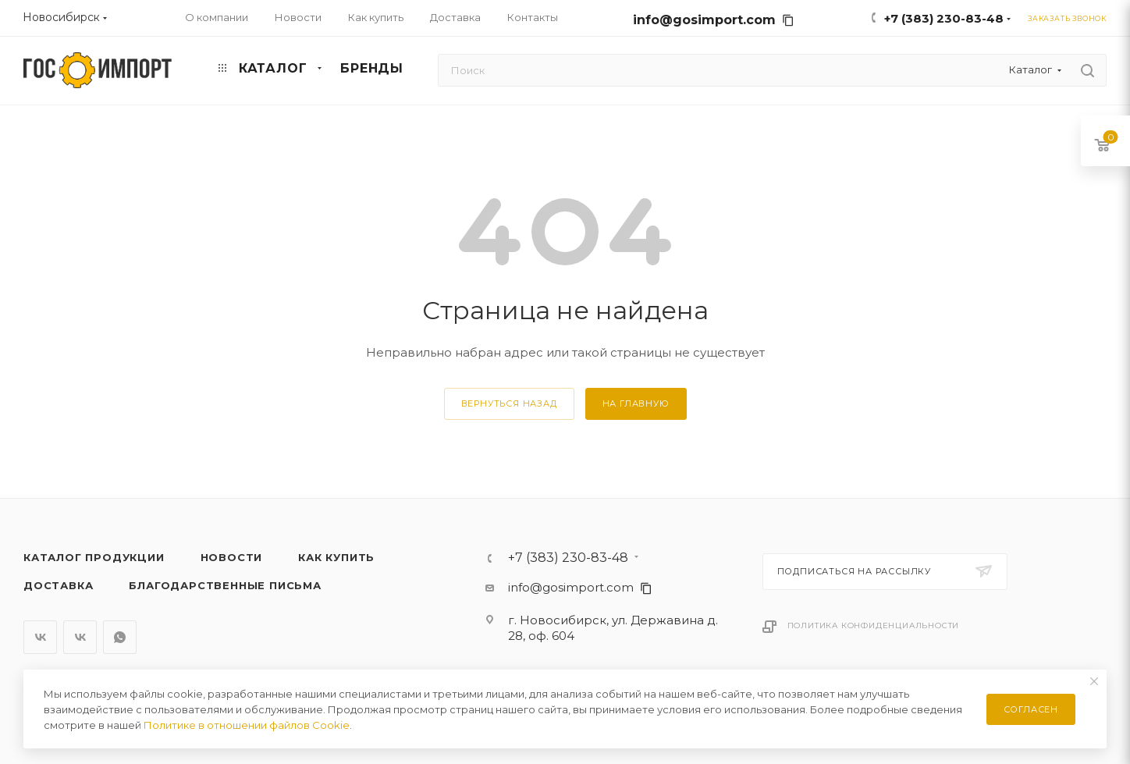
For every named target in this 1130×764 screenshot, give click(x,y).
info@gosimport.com (713, 19)
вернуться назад (509, 403)
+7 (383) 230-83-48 (944, 18)
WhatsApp (120, 637)
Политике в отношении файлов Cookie (247, 725)
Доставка (58, 585)
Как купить (336, 557)
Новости (232, 557)
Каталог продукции (94, 557)
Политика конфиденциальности (873, 625)
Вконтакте (40, 637)
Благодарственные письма (225, 585)
